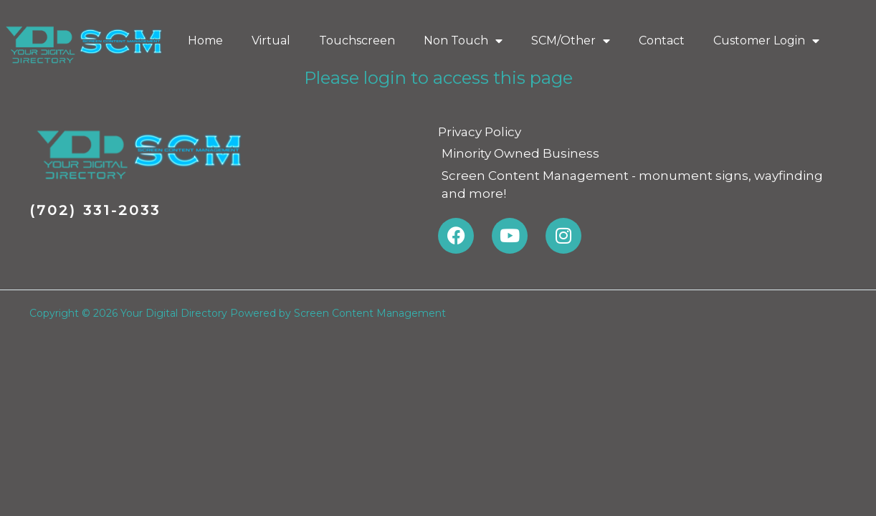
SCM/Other (570, 41)
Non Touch (463, 41)
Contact (662, 40)
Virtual (271, 40)
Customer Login (766, 41)
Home (205, 40)
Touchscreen (357, 40)
